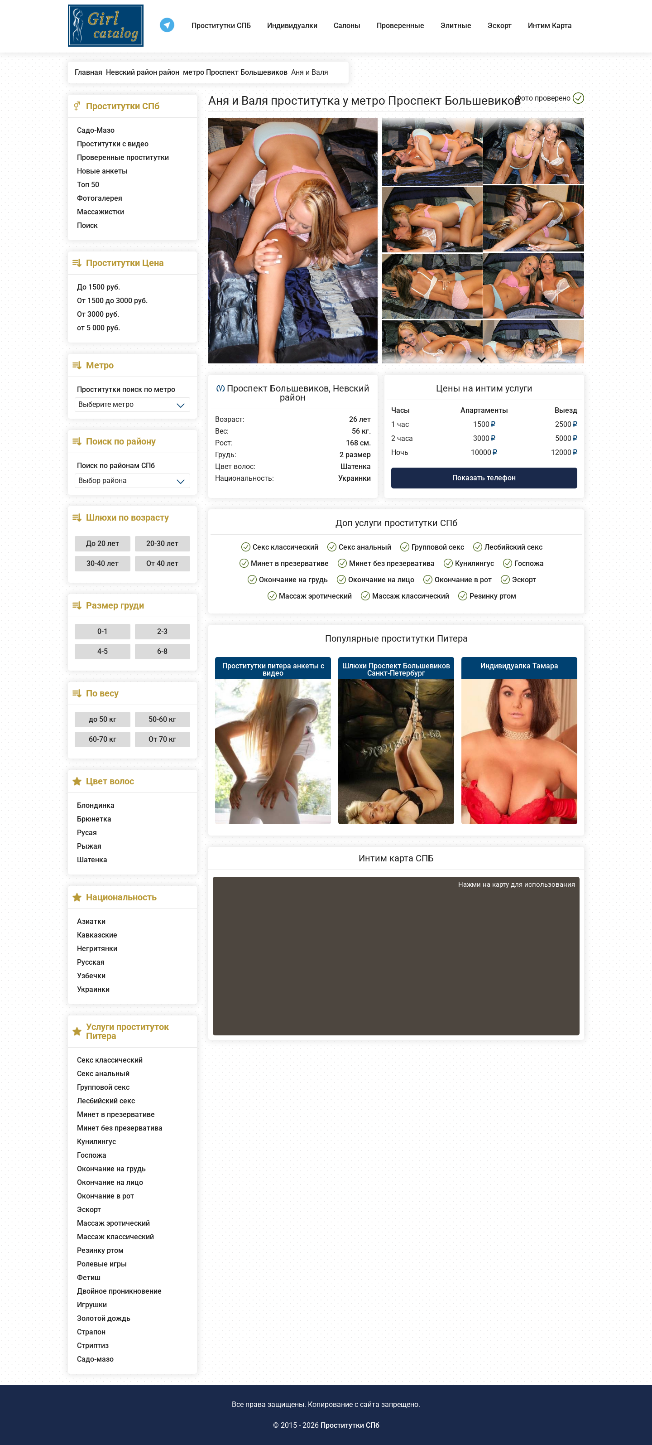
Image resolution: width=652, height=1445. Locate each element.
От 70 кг (162, 739)
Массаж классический (115, 1236)
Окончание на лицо (110, 1182)
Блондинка (96, 805)
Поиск (87, 225)
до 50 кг (102, 719)
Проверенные (400, 25)
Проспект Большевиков (278, 388)
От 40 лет (162, 563)
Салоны (347, 25)
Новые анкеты (102, 171)
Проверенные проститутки (123, 157)
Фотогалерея (99, 198)
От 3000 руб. (98, 314)
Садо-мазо (95, 1359)
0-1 (102, 631)
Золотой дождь (103, 1318)
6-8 (162, 651)
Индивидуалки (292, 25)
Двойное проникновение (119, 1291)
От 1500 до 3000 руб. (112, 300)
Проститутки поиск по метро (126, 389)
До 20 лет (102, 543)
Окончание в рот (105, 1196)
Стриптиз (93, 1345)
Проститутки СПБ (221, 25)
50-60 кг (162, 719)
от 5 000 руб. (98, 328)
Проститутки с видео (113, 144)
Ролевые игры (102, 1264)
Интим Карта (550, 25)
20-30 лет (162, 543)
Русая (87, 832)
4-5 (102, 651)
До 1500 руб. (98, 287)
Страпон (91, 1332)
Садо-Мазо (96, 130)
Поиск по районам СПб (116, 465)
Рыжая (89, 846)
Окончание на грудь (111, 1169)
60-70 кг (102, 739)
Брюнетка (94, 819)
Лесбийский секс (106, 1101)
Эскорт (500, 25)
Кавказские (97, 935)
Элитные (456, 25)
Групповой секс (103, 1087)
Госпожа (91, 1155)
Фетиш (89, 1277)
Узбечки (91, 975)
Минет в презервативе (116, 1114)
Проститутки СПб (350, 1425)
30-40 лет (102, 563)
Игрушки (92, 1304)
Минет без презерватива (120, 1128)
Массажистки (100, 212)
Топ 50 (88, 184)
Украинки (93, 989)
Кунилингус (96, 1141)
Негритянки (97, 948)
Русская (91, 962)
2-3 (162, 631)
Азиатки (91, 921)
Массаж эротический (113, 1223)
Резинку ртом (100, 1250)
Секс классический (110, 1060)
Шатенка (92, 859)
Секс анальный (103, 1073)
